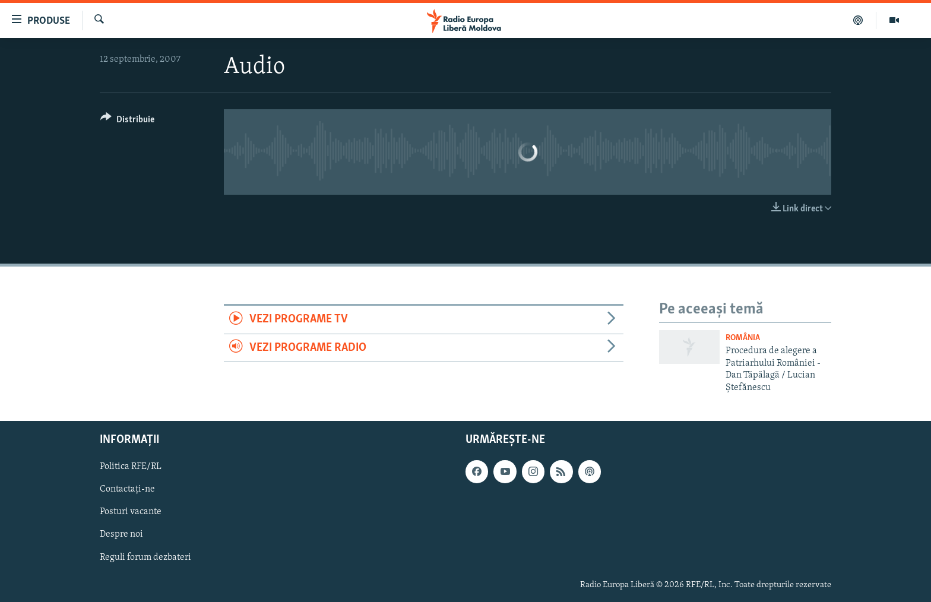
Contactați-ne (127, 489)
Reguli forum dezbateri (145, 557)
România (743, 338)
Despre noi (121, 535)
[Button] (127, 121)
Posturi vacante (131, 512)
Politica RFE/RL (131, 466)
